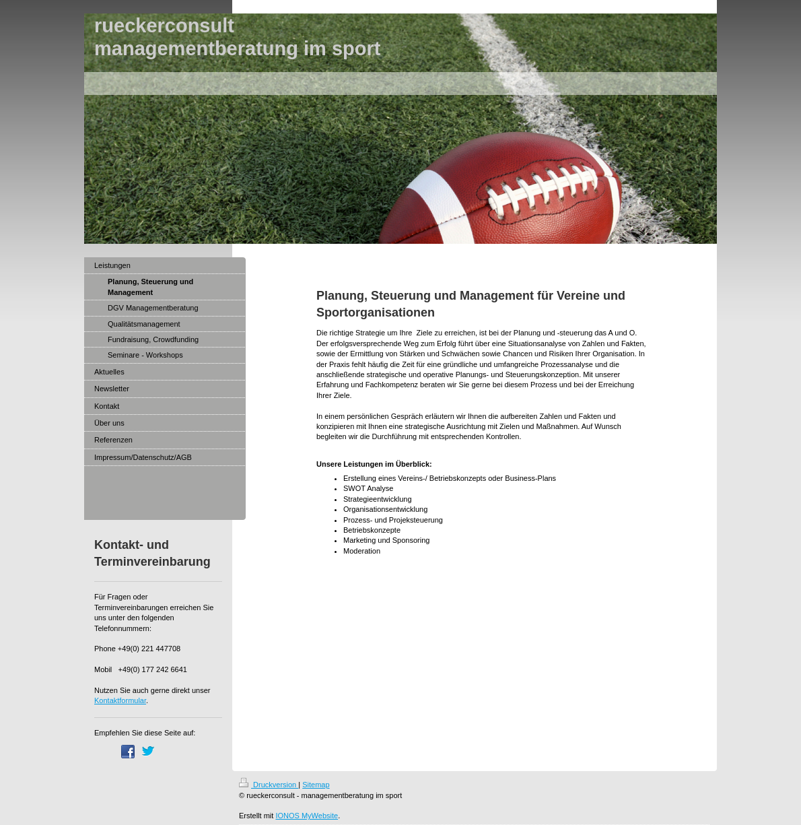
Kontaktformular (120, 700)
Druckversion (268, 785)
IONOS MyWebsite (306, 816)
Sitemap (315, 785)
